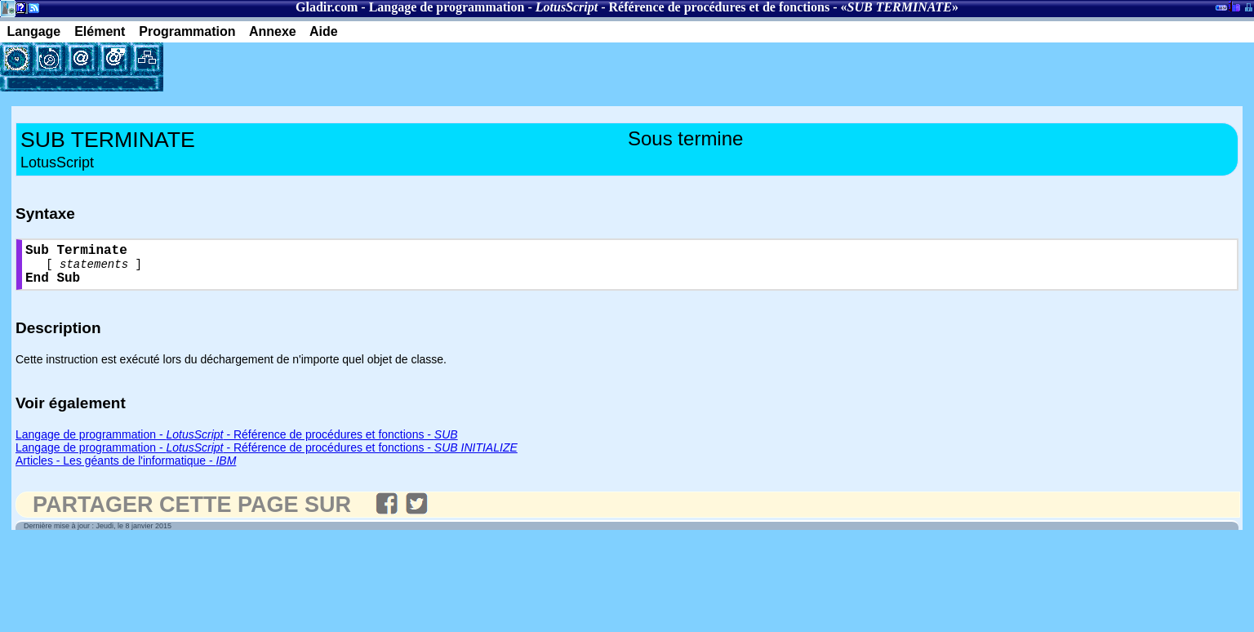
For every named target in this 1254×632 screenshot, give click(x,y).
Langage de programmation (447, 7)
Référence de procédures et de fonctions (719, 7)
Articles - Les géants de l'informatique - (126, 469)
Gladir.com (327, 7)
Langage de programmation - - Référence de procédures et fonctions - (237, 443)
